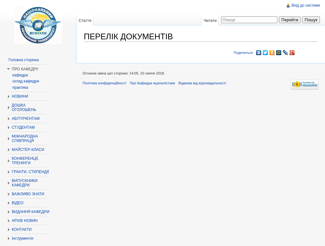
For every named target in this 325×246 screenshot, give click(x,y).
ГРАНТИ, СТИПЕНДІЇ (30, 172)
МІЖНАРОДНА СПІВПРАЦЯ (25, 138)
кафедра (20, 75)
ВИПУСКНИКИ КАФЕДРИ (24, 182)
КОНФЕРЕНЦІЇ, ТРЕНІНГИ (25, 160)
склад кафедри (25, 81)
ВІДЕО (17, 203)
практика (20, 87)
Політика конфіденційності (104, 83)
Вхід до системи (305, 5)
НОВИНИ (20, 96)
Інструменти (22, 238)
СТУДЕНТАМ (23, 127)
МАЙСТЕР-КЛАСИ (28, 149)
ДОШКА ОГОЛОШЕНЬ (24, 107)
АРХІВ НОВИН (24, 220)
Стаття (84, 20)
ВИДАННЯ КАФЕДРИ (31, 212)
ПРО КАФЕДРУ (25, 69)
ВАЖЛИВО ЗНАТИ (28, 194)
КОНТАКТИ (22, 229)
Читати (209, 20)
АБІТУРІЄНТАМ (26, 118)
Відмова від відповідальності (202, 83)
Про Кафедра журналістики (152, 83)
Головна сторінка (24, 60)
